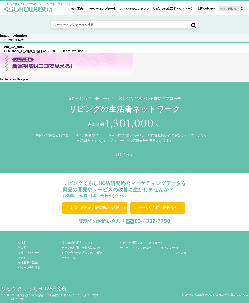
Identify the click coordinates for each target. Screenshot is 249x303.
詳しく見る (124, 154)
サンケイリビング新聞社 (136, 248)
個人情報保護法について (77, 242)
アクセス (23, 257)
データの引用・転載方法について (83, 247)
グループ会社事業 (29, 267)
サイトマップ (70, 257)
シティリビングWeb (174, 252)
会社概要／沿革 (28, 262)
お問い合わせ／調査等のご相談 (94, 208)
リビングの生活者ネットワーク (173, 8)
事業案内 (23, 247)
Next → (23, 40)
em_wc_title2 (75, 51)
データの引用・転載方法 (157, 208)
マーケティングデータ (101, 8)
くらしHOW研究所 (28, 10)
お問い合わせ (206, 8)
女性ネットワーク (29, 252)
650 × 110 (54, 51)
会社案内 (77, 8)
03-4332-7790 (152, 221)
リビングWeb (169, 248)
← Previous (8, 40)
